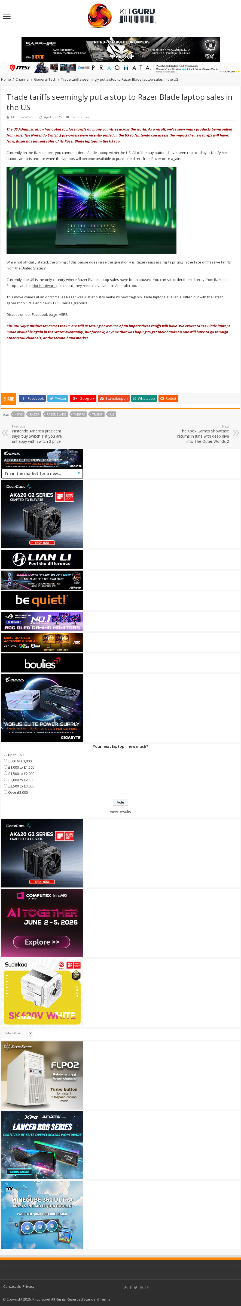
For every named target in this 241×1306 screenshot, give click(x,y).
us (112, 414)
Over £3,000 (18, 792)
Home (6, 79)
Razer (34, 414)
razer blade (56, 414)
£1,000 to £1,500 (21, 767)
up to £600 (16, 754)
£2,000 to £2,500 (21, 779)
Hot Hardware (44, 285)
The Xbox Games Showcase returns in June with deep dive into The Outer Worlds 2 (201, 434)
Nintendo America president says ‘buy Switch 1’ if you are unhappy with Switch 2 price (40, 434)
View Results (120, 811)
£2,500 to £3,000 (21, 786)
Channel (22, 79)
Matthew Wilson (23, 117)
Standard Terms (97, 1299)
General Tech (45, 79)
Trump (97, 414)
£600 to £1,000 (20, 761)
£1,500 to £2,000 (21, 773)
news (18, 414)
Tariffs (79, 414)
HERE (63, 314)
